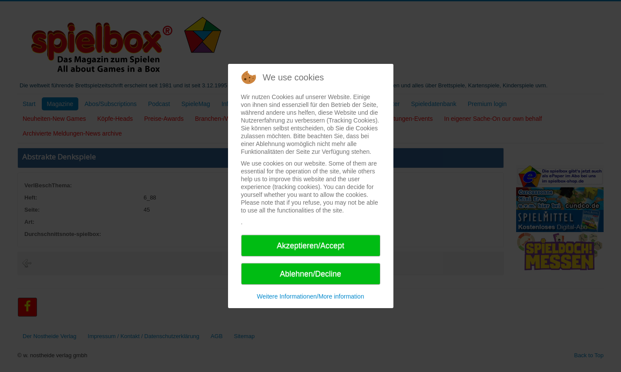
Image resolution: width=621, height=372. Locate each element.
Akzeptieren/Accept (310, 245)
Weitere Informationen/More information (310, 296)
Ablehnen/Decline (310, 273)
